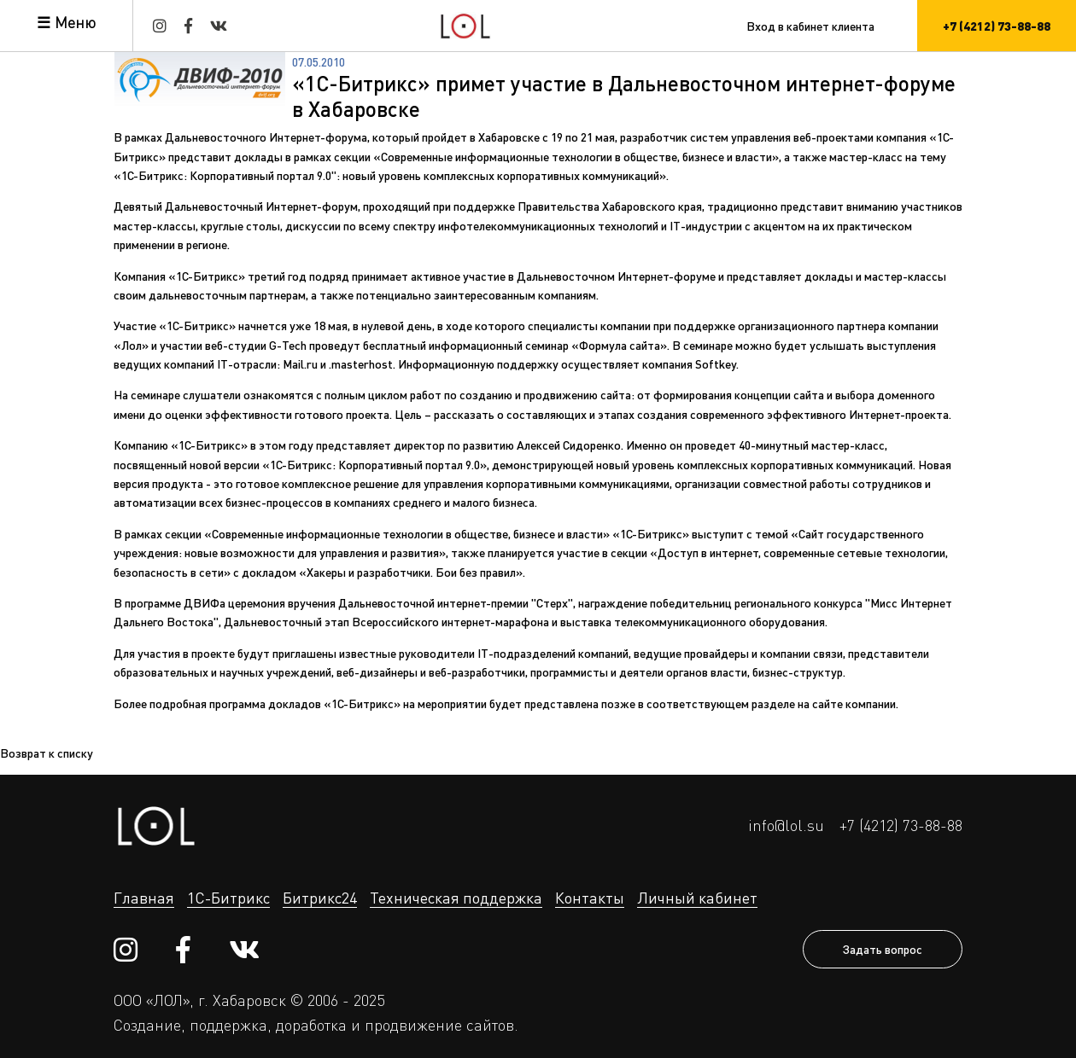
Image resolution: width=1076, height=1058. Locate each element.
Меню (75, 22)
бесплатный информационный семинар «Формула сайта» (515, 344)
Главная (144, 897)
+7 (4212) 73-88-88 (900, 825)
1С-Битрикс (228, 897)
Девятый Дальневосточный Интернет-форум (236, 205)
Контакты (589, 897)
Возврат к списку (46, 752)
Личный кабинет (697, 897)
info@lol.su (786, 825)
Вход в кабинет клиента (810, 25)
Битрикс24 (320, 897)
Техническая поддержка (456, 897)
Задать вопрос (882, 948)
